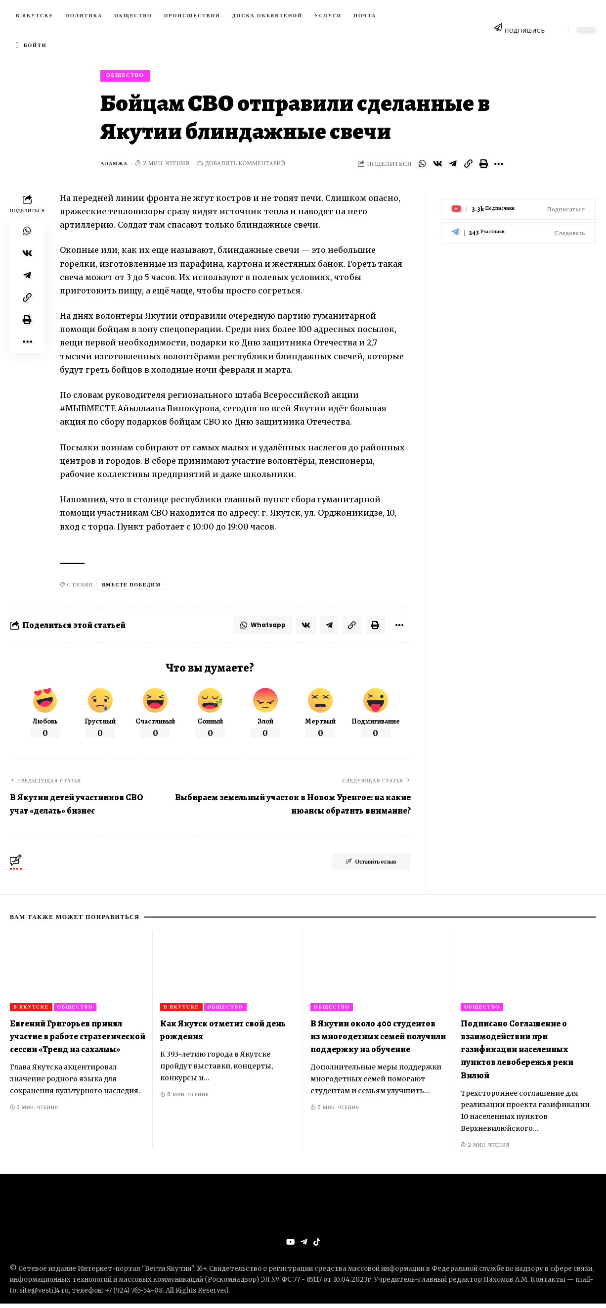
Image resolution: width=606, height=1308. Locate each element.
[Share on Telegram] (453, 166)
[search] (557, 30)
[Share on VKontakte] (437, 166)
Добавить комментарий (247, 165)
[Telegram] (518, 227)
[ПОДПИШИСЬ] (498, 30)
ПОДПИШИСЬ (525, 31)
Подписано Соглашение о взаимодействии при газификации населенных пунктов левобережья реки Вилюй (517, 1052)
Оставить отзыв (364, 866)
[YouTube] (290, 1246)
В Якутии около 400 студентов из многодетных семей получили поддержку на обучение (378, 1040)
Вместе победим (131, 586)
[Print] (483, 166)
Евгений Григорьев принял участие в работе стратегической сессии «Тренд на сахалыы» (77, 1040)
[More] (499, 166)
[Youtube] (518, 204)
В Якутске (31, 1010)
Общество (127, 76)
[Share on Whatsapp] (422, 166)
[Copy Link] (468, 166)
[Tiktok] (317, 1246)
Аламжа (115, 165)
